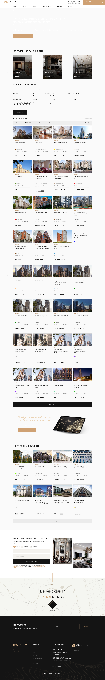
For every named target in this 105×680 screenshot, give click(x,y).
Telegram (33, 547)
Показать (20, 112)
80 (88, 122)
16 (83, 122)
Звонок (16, 547)
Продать (34, 6)
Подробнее (17, 76)
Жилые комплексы (46, 6)
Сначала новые (28, 122)
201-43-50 (52, 596)
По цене (37, 122)
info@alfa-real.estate (56, 666)
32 (85, 122)
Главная (15, 6)
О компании (59, 6)
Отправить (85, 626)
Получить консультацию (23, 35)
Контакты (70, 6)
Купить (24, 6)
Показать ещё (52, 404)
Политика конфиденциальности (52, 675)
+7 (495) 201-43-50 (74, 2)
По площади (46, 122)
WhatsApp (24, 547)
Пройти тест (27, 429)
